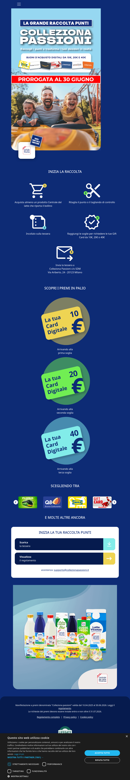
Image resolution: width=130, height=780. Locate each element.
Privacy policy (70, 717)
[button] (16, 502)
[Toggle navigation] (19, 4)
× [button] (127, 736)
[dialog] (65, 756)
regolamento (64, 708)
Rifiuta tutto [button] (102, 760)
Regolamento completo (48, 717)
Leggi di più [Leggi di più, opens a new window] (19, 754)
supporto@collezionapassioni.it (71, 570)
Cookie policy (86, 717)
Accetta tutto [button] (102, 753)
